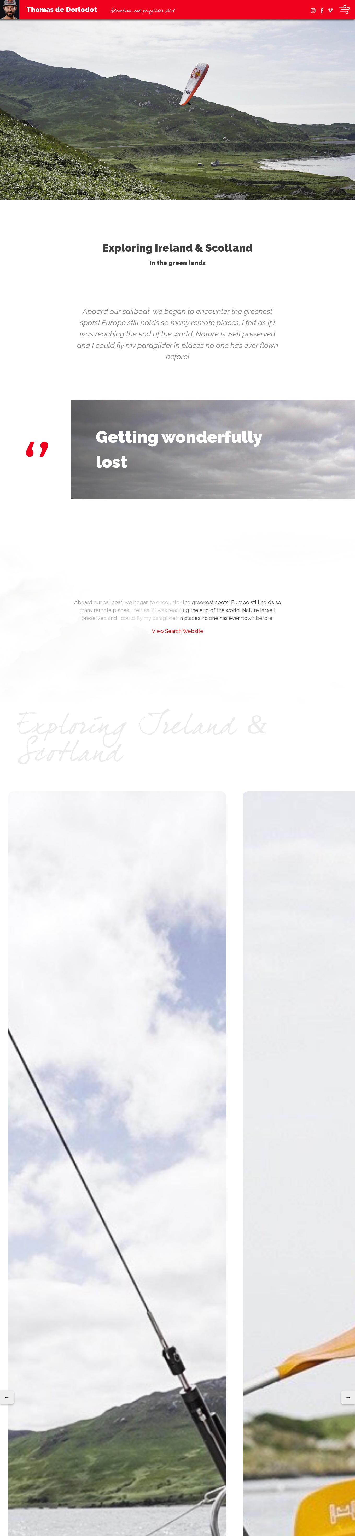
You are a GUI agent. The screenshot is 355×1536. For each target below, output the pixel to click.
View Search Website (177, 631)
